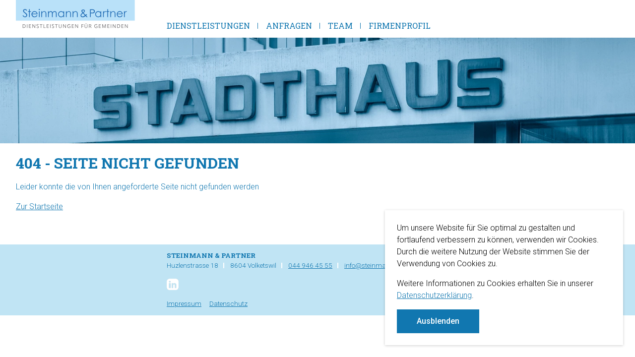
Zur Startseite (39, 206)
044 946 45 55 (310, 265)
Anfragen (289, 25)
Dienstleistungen (208, 25)
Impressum (184, 303)
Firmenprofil (400, 25)
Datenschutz (228, 303)
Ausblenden (438, 321)
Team (340, 25)
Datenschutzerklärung (434, 295)
